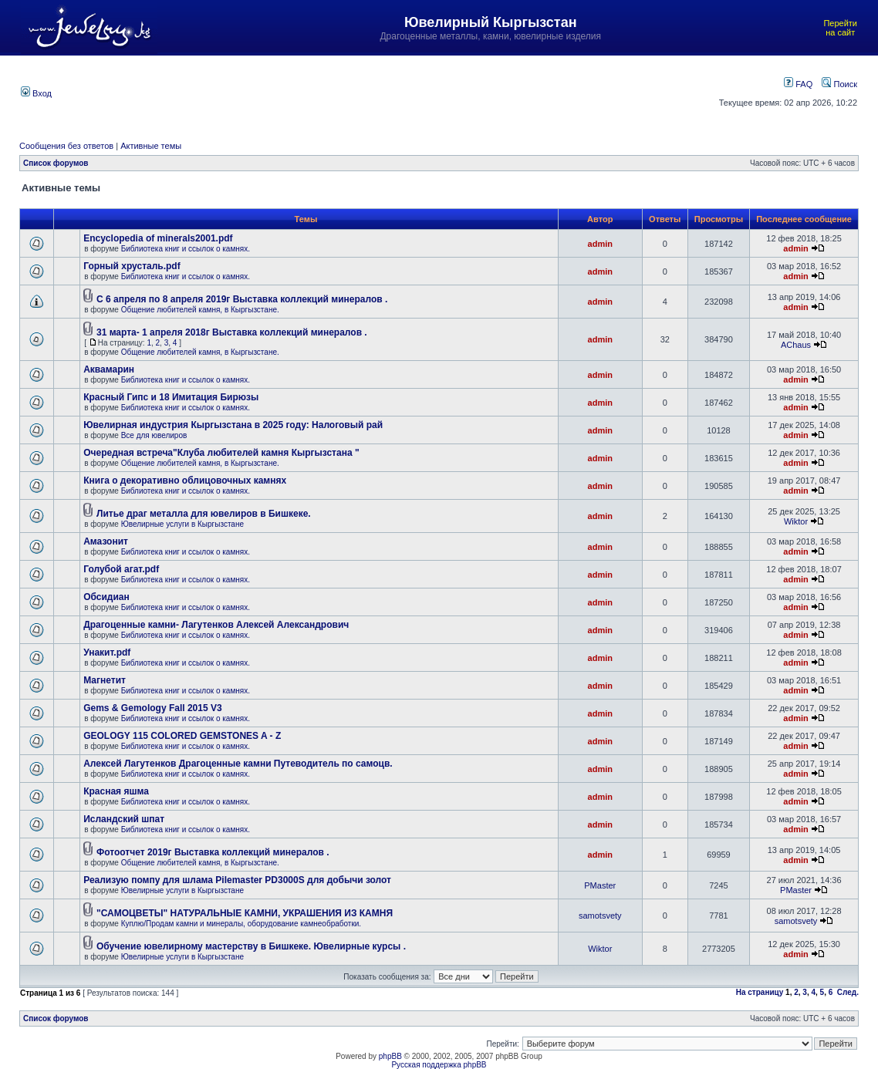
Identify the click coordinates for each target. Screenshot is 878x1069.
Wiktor (796, 521)
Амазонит (105, 541)
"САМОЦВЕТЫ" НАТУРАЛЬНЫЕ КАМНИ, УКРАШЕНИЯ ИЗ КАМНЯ (244, 913)
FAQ (798, 84)
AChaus (796, 344)
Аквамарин (108, 369)
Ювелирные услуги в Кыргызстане (182, 524)
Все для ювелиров (154, 435)
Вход (36, 93)
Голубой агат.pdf (121, 569)
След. (848, 992)
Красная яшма (116, 791)
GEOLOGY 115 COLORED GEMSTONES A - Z (182, 735)
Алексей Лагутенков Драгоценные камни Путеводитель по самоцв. (237, 763)
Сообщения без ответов (66, 145)
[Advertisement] (379, 91)
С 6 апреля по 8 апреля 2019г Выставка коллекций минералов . (241, 299)
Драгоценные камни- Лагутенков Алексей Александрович (216, 624)
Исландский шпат (123, 819)
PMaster (600, 885)
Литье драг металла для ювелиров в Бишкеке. (203, 513)
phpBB (390, 1056)
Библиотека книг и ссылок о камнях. (185, 248)
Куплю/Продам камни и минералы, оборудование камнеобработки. (241, 923)
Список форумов (56, 163)
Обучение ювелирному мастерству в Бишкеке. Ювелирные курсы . (251, 946)
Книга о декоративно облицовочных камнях (184, 480)
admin (600, 243)
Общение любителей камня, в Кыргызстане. (200, 309)
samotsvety (600, 915)
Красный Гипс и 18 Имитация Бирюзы (170, 397)
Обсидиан (106, 597)
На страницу (760, 992)
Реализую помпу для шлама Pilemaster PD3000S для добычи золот (237, 880)
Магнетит (104, 680)
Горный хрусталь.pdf (132, 266)
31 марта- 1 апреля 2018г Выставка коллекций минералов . (231, 332)
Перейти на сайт (840, 28)
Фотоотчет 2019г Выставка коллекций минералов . (212, 852)
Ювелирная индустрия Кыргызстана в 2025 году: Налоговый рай (233, 425)
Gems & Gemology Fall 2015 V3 (152, 708)
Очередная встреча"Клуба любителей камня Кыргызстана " (221, 452)
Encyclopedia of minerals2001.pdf (157, 238)
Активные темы (150, 145)
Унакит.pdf (106, 652)
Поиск (839, 84)
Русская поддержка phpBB (438, 1065)
